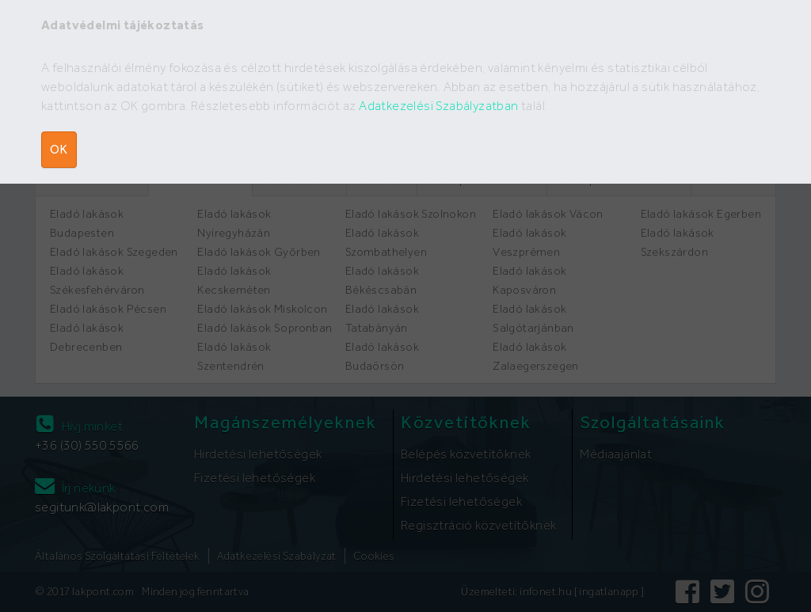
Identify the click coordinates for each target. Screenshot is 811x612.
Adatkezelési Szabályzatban (438, 105)
